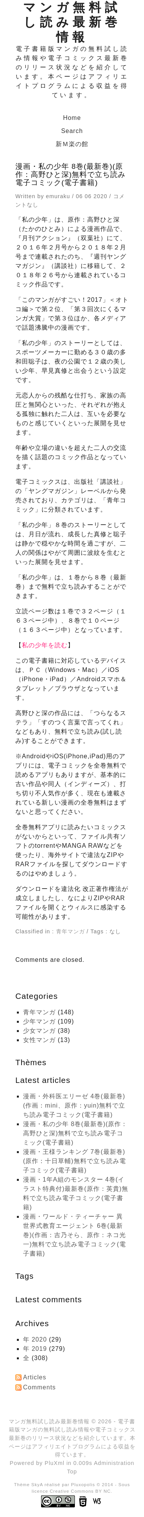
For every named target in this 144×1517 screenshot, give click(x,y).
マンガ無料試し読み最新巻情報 (72, 22)
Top (72, 1471)
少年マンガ (39, 1021)
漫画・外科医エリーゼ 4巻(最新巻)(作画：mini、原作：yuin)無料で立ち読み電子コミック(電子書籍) (74, 1105)
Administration (114, 1463)
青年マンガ (70, 931)
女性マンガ (39, 1040)
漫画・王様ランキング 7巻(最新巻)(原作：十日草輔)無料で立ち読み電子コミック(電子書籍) (74, 1161)
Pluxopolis (83, 1484)
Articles (34, 1377)
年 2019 (35, 1348)
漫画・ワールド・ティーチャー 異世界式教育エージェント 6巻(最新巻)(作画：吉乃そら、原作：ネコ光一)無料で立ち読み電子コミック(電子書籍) (74, 1235)
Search (72, 131)
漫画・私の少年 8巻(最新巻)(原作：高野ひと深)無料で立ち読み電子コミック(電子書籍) (75, 1133)
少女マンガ (39, 1030)
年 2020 (35, 1339)
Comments (39, 1387)
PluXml (55, 1463)
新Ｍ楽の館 (72, 144)
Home (72, 117)
